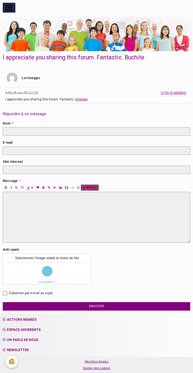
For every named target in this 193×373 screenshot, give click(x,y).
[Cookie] (11, 361)
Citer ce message (173, 92)
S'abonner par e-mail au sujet (28, 293)
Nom (6, 123)
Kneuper (81, 99)
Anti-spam (11, 249)
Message (10, 181)
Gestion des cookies (96, 368)
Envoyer (96, 306)
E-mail (7, 142)
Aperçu (90, 187)
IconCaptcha (46, 282)
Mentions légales (96, 361)
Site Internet (13, 162)
